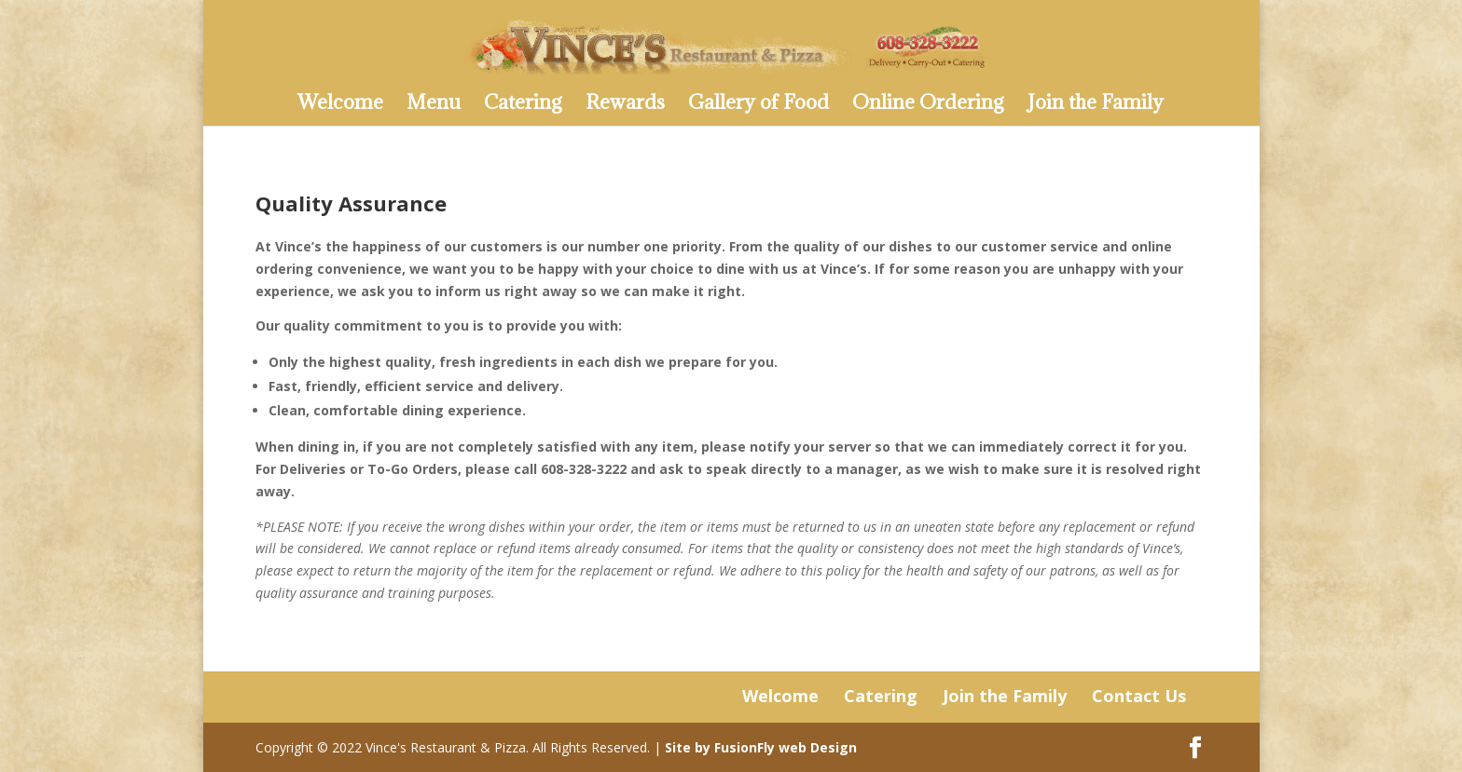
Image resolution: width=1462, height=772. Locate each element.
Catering (523, 105)
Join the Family (1096, 105)
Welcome (340, 105)
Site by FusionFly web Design (761, 747)
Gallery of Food (758, 105)
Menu (434, 105)
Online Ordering (928, 105)
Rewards (625, 105)
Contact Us (1139, 695)
